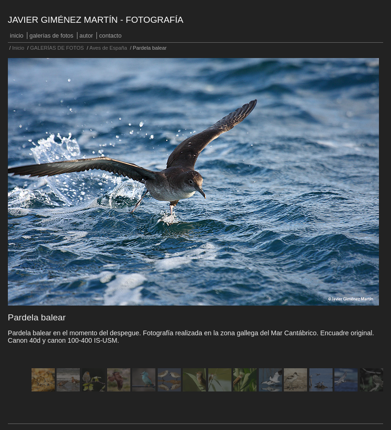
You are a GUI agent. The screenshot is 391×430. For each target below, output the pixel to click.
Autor (86, 35)
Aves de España (108, 48)
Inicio (16, 35)
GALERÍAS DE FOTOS (52, 35)
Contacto (110, 35)
